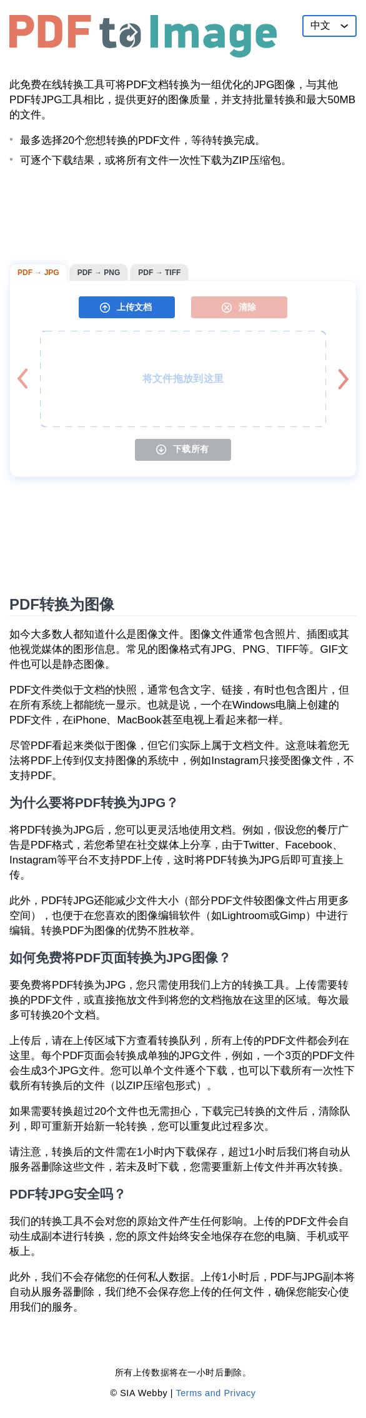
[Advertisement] (183, 216)
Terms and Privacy (215, 1393)
